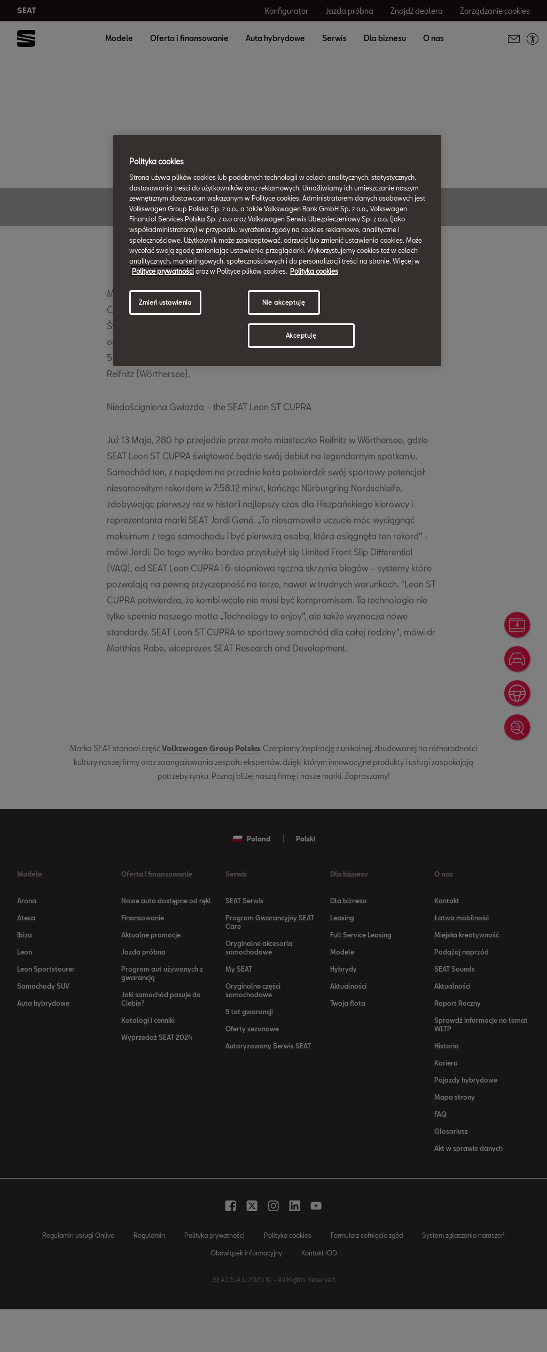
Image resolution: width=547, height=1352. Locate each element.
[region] (277, 250)
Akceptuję (301, 335)
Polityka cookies (314, 271)
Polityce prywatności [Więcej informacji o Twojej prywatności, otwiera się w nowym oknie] (163, 271)
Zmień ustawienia (165, 302)
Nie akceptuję (283, 302)
